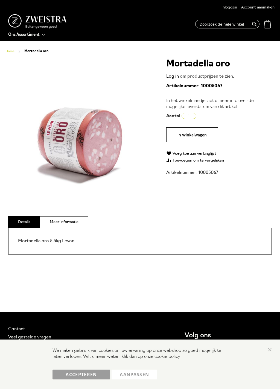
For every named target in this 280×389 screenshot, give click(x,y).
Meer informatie (64, 222)
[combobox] (227, 24)
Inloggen (229, 7)
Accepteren (81, 375)
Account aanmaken (258, 7)
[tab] (24, 222)
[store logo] (37, 21)
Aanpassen (134, 375)
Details (24, 222)
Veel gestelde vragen (29, 337)
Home (9, 51)
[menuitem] (26, 34)
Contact (16, 329)
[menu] (26, 34)
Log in (172, 76)
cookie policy (167, 357)
